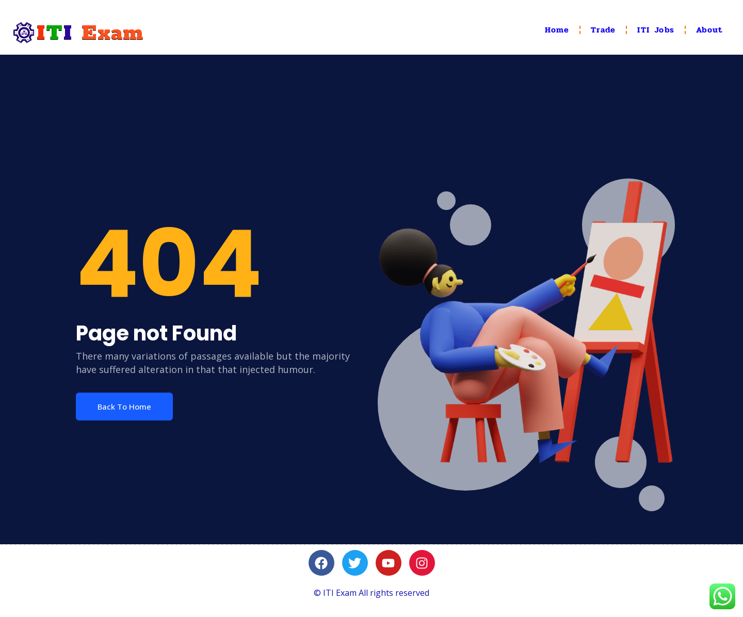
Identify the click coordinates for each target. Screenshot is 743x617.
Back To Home (124, 406)
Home (557, 29)
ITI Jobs (655, 29)
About (709, 29)
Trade (603, 29)
